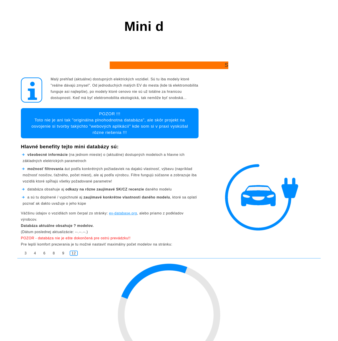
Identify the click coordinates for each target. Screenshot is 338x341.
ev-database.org (123, 213)
